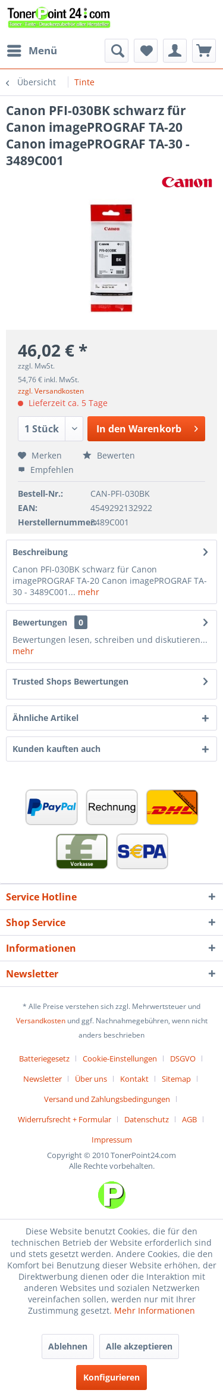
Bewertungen (39, 622)
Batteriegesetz (44, 1058)
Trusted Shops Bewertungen (70, 681)
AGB (189, 1119)
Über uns (91, 1078)
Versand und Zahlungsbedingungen (107, 1099)
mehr (87, 592)
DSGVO (183, 1058)
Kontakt (134, 1078)
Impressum (112, 1139)
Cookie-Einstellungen (120, 1058)
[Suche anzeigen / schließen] (116, 51)
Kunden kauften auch (56, 748)
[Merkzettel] (146, 51)
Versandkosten (40, 1021)
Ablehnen (67, 1346)
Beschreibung (40, 552)
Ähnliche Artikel (45, 717)
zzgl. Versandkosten (51, 391)
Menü (32, 49)
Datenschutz (146, 1119)
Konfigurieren (111, 1377)
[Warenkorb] (204, 51)
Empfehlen (46, 469)
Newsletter (42, 1078)
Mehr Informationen (154, 1310)
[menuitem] (31, 51)
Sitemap (176, 1078)
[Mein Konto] (175, 51)
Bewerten (109, 455)
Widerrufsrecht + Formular (64, 1119)
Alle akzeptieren (139, 1346)
